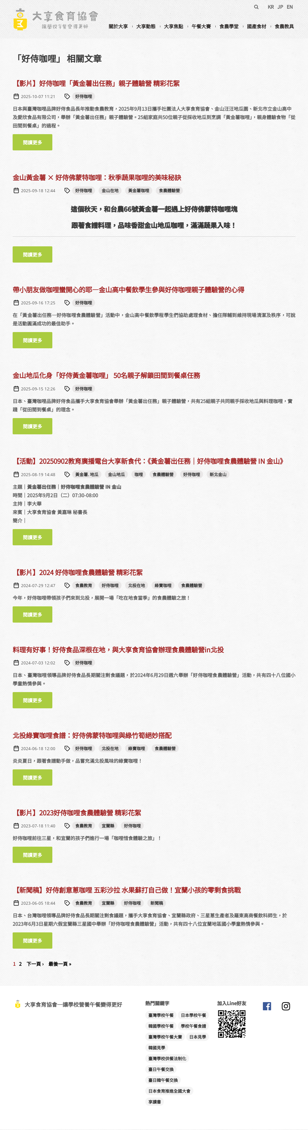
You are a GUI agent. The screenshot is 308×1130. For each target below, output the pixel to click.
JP (280, 6)
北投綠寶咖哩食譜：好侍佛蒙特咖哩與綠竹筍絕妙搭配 (92, 736)
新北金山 (218, 475)
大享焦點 (173, 26)
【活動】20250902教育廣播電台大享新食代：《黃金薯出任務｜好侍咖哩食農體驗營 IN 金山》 (149, 462)
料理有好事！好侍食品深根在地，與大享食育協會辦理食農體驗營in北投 (118, 650)
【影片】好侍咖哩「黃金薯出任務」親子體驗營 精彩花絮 (96, 84)
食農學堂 (229, 26)
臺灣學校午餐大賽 (165, 1038)
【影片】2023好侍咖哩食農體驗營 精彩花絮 (77, 813)
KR (271, 6)
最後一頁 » (59, 964)
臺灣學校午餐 (161, 1016)
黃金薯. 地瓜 (86, 475)
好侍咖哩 (83, 97)
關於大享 (118, 26)
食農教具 (284, 26)
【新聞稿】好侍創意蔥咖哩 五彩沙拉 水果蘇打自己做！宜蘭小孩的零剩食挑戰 (127, 890)
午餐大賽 (201, 26)
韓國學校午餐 (161, 1027)
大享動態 (146, 26)
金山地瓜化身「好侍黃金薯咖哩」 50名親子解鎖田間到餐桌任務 (106, 376)
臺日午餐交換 (161, 1070)
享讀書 (154, 1103)
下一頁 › (35, 964)
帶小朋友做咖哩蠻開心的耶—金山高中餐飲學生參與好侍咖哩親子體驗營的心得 (128, 290)
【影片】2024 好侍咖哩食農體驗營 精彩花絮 (78, 573)
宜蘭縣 (108, 827)
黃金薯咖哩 (138, 191)
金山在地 (110, 191)
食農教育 (83, 586)
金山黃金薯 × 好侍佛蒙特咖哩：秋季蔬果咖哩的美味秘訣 (97, 178)
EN (290, 6)
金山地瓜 (116, 475)
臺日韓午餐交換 (163, 1081)
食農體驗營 (169, 191)
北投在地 (136, 586)
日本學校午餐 (193, 1016)
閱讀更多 (37, 143)
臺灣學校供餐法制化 (167, 1059)
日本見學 (197, 1038)
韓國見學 (156, 1048)
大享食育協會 (267, 1008)
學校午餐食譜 (193, 1027)
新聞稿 (156, 904)
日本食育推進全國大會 (169, 1092)
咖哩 (138, 475)
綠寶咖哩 (163, 586)
